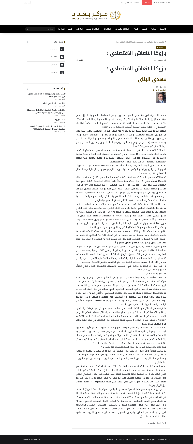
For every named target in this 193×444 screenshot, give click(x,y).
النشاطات (107, 29)
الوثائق (80, 29)
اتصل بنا (61, 29)
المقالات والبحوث (122, 29)
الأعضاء (144, 29)
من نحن (153, 29)
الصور (70, 29)
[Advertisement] (146, 108)
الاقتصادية (140, 42)
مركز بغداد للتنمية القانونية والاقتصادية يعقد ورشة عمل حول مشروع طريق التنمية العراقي (46, 111)
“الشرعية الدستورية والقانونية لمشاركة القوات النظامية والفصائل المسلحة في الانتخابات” (47, 128)
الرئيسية (163, 29)
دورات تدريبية (60, 119)
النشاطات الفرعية (92, 29)
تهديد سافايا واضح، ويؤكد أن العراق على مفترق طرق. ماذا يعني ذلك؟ (46, 95)
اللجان (136, 29)
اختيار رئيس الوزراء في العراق (130, 2)
